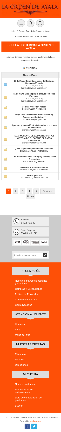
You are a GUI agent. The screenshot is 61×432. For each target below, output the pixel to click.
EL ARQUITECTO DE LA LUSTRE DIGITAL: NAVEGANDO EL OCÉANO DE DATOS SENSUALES (34, 138)
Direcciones (21, 364)
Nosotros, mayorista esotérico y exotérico (31, 282)
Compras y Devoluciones (28, 288)
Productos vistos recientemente (24, 391)
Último (30, 196)
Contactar (20, 324)
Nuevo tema (31, 68)
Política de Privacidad (27, 294)
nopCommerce (35, 421)
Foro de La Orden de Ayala (37, 31)
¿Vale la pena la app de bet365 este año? (34, 149)
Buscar (19, 405)
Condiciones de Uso (26, 299)
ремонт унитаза (34, 175)
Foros (21, 31)
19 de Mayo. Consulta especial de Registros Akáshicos (34, 82)
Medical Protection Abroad (34, 107)
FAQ (17, 329)
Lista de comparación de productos (28, 399)
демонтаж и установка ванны (34, 167)
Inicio (14, 31)
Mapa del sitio (22, 334)
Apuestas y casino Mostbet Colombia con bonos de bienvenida (34, 126)
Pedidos (19, 359)
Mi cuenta (20, 354)
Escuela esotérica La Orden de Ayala (31, 36)
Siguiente (47, 191)
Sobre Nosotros (23, 304)
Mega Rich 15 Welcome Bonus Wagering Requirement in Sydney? (34, 116)
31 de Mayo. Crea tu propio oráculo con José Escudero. (34, 95)
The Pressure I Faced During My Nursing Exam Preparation (34, 158)
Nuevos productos (25, 384)
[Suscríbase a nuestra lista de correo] (28, 255)
